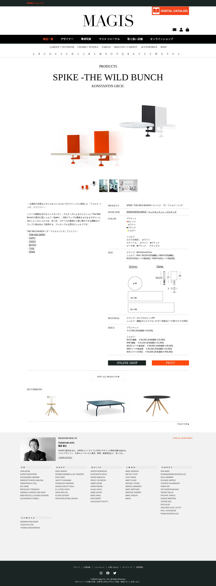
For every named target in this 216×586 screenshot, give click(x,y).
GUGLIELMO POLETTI (99, 502)
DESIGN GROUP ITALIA (64, 486)
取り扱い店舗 (135, 39)
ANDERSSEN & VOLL (28, 483)
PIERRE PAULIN (167, 492)
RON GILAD (165, 505)
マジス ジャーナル (109, 39)
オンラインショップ (161, 39)
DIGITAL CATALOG (170, 10)
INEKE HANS (95, 495)
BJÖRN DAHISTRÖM (28, 474)
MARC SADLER (132, 495)
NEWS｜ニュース (35, 3)
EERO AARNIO (61, 471)
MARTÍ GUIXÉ (131, 480)
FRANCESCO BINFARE (64, 483)
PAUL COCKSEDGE (168, 511)
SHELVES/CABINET (125, 47)
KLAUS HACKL (96, 489)
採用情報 (139, 567)
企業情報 (87, 567)
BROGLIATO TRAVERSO (29, 489)
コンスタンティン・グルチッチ (162, 212)
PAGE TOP (183, 424)
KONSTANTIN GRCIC (136, 212)
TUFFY (32, 238)
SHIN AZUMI (25, 471)
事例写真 (86, 39)
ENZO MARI (60, 477)
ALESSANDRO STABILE (29, 498)
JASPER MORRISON (98, 471)
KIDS (163, 47)
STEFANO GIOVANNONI (170, 483)
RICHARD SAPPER (168, 480)
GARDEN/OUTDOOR (62, 47)
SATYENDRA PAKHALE (170, 489)
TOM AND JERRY (37, 234)
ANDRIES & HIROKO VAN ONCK (33, 492)
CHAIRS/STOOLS (88, 47)
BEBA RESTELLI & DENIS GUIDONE (34, 495)
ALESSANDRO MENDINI (29, 477)
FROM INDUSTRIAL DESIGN (66, 498)
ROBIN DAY (165, 486)
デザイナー (67, 39)
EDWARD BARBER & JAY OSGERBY (69, 474)
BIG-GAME (24, 486)
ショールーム (99, 567)
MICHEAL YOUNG (133, 483)
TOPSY (32, 241)
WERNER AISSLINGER (29, 522)
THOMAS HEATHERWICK (30, 528)
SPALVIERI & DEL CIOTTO (171, 508)
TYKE (31, 248)
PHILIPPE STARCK (168, 495)
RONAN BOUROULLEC (170, 514)
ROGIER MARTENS (168, 498)
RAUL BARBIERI (167, 477)
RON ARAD (165, 471)
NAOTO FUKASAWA (63, 480)
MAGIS (128, 498)
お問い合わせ (113, 567)
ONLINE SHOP (127, 362)
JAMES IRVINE (96, 483)
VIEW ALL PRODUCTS (108, 376)
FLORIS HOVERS (62, 495)
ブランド (76, 567)
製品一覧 (48, 39)
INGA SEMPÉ (95, 498)
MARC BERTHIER (133, 489)
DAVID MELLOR (61, 492)
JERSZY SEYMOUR (98, 480)
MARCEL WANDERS (134, 486)
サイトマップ (127, 567)
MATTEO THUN (132, 474)
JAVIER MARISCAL (97, 477)
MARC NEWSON (132, 471)
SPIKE (32, 252)
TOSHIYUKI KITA (26, 525)
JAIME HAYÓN (96, 492)
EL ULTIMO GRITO (62, 489)
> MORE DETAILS (65, 458)
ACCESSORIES (149, 47)
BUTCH (32, 245)
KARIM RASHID (96, 486)
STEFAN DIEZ (166, 502)
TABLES (106, 47)
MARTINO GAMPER (133, 492)
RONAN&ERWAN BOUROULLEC (173, 474)
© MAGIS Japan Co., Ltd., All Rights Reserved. (108, 579)
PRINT (170, 362)
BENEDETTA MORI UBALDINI (31, 480)
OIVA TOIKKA (131, 477)
